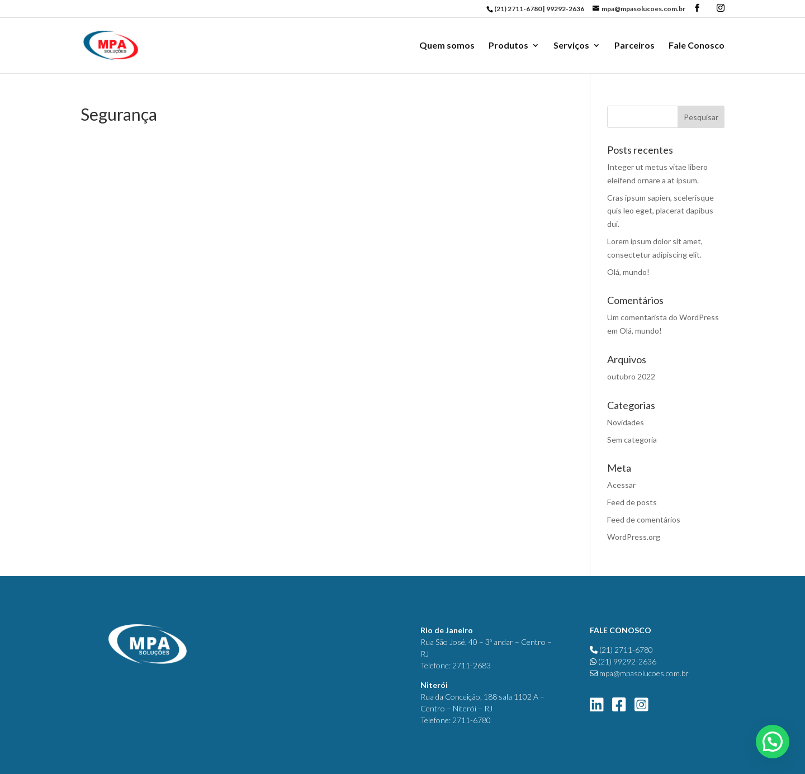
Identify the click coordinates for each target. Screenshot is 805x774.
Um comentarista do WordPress (663, 317)
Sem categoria (632, 439)
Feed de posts (632, 502)
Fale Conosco (696, 45)
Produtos (508, 45)
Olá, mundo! (628, 272)
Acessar (621, 485)
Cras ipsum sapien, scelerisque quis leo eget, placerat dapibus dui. (660, 211)
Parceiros (634, 45)
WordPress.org (633, 537)
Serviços (571, 45)
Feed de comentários (643, 519)
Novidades (625, 422)
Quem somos (447, 45)
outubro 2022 (631, 376)
